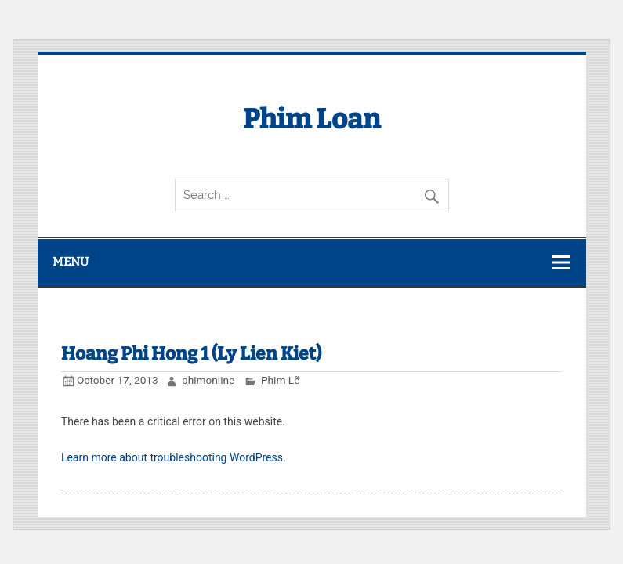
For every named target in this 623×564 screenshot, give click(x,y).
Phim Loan (312, 119)
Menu (71, 262)
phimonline (208, 380)
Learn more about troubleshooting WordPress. (173, 457)
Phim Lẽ (280, 380)
